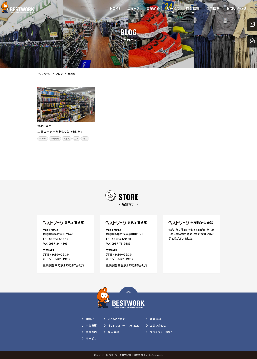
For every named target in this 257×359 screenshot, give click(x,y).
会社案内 (91, 332)
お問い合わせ (236, 8)
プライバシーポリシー (163, 332)
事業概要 (91, 325)
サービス (173, 8)
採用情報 (213, 8)
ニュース (133, 8)
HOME (115, 8)
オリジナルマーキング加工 (123, 325)
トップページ (44, 73)
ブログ (59, 73)
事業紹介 (153, 8)
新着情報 (155, 319)
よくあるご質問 (116, 319)
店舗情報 (193, 8)
